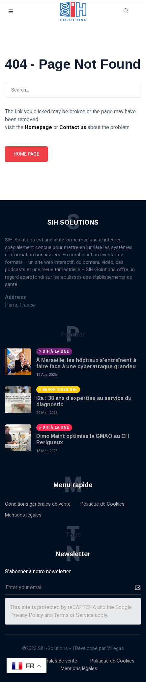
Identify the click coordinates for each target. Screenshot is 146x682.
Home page (26, 154)
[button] (11, 11)
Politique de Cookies (102, 504)
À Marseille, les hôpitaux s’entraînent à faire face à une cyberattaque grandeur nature (87, 366)
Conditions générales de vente (38, 504)
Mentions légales (23, 515)
